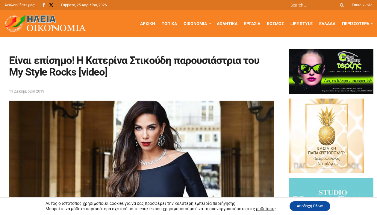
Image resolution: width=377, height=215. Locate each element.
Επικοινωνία (362, 5)
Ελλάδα (327, 23)
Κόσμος (275, 23)
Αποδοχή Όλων (309, 205)
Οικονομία (195, 23)
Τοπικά (169, 23)
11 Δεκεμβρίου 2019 (26, 91)
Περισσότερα (355, 23)
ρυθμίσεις (263, 208)
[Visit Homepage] (45, 24)
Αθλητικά (227, 23)
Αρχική (147, 23)
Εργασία (252, 23)
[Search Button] (341, 5)
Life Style (301, 23)
